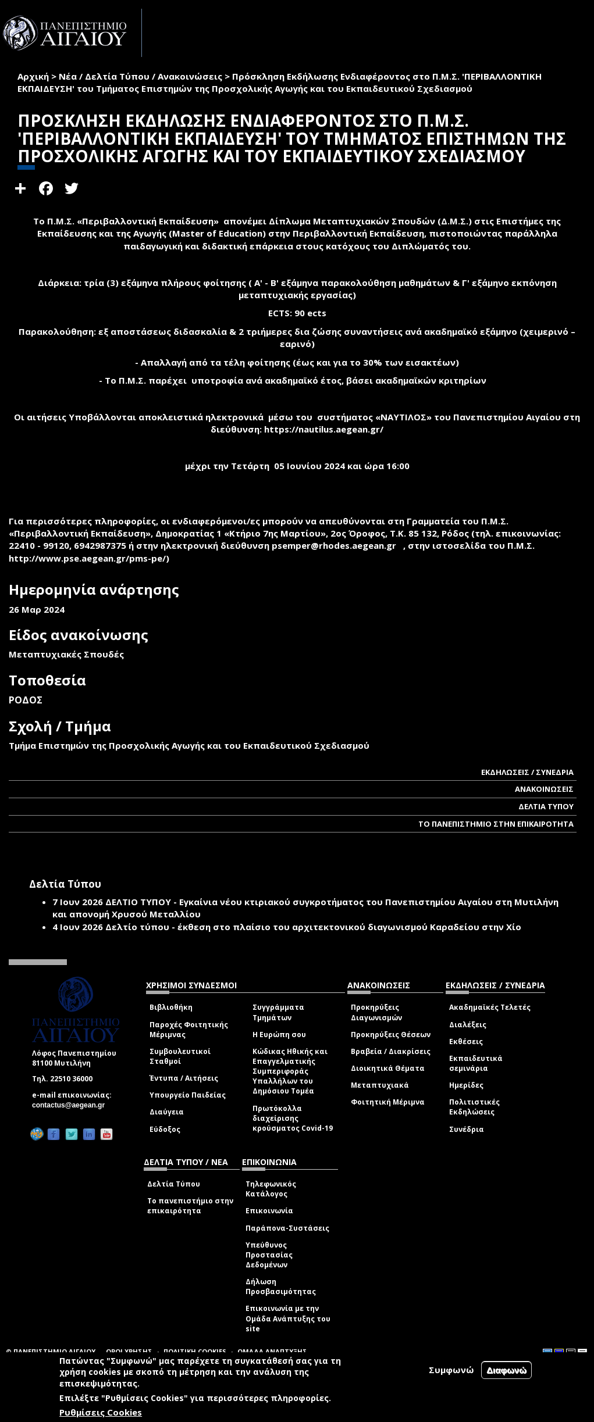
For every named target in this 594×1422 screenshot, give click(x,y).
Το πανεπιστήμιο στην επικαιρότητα (190, 1206)
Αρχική (33, 76)
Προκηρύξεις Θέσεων (391, 1034)
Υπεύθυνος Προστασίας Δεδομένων (269, 1255)
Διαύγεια (167, 1112)
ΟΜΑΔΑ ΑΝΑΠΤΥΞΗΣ (272, 1351)
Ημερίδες (466, 1085)
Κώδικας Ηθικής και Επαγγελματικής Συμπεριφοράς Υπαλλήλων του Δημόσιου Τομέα (290, 1071)
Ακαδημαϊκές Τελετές (490, 1007)
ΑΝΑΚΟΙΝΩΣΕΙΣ (544, 789)
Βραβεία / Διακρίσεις (391, 1051)
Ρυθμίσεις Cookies (100, 1412)
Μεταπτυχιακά (380, 1085)
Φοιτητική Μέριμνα (388, 1102)
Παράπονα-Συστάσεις (287, 1228)
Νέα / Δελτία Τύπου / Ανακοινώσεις (140, 76)
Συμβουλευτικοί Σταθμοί (180, 1056)
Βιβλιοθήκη (171, 1007)
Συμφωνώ (451, 1369)
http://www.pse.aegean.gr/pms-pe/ (87, 558)
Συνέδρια (466, 1129)
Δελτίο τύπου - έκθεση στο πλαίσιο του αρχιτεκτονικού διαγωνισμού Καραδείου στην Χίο (313, 926)
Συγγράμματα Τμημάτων (278, 1012)
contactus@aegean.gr (72, 1105)
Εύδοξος (165, 1129)
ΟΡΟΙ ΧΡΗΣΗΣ (129, 1351)
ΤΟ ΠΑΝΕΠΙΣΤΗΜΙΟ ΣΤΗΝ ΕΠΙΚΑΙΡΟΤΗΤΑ (496, 824)
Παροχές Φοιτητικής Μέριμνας (189, 1029)
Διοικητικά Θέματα (388, 1068)
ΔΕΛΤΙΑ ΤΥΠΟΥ (546, 806)
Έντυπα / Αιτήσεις (184, 1078)
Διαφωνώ (506, 1370)
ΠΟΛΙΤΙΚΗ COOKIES (194, 1351)
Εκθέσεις (466, 1041)
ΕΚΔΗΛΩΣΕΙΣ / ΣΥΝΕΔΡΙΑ (527, 772)
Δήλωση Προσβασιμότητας (281, 1286)
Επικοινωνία (269, 1211)
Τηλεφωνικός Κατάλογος (271, 1189)
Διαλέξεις (467, 1025)
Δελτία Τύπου (173, 1184)
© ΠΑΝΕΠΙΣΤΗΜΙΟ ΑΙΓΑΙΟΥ (50, 1351)
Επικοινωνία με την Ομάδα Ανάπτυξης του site (288, 1318)
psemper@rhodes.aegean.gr (337, 545)
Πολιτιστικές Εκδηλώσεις (474, 1107)
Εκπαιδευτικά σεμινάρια (476, 1063)
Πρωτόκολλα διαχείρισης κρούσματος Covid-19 (292, 1118)
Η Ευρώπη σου (279, 1034)
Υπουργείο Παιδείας (188, 1095)
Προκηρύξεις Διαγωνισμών (376, 1012)
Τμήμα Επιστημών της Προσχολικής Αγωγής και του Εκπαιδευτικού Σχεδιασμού (189, 745)
